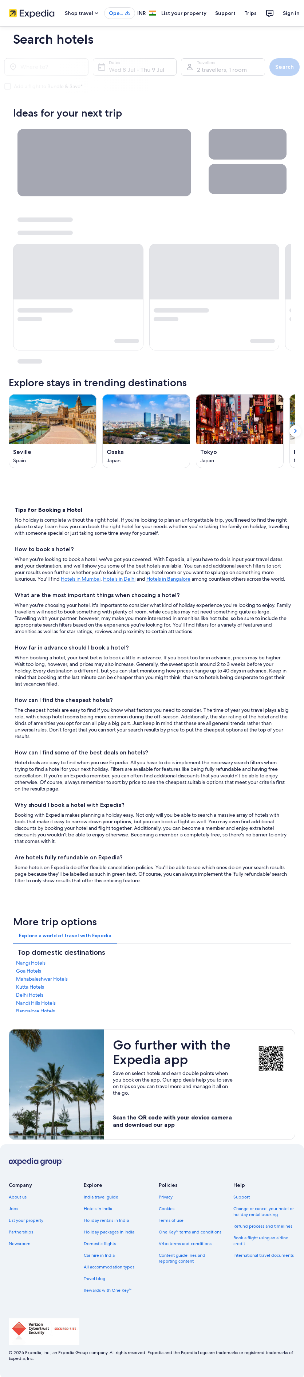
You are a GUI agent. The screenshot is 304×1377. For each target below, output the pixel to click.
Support (225, 13)
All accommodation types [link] (109, 1267)
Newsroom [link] (20, 1244)
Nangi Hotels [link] (31, 963)
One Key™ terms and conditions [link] (190, 1232)
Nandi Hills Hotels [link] (36, 1003)
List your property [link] (26, 1220)
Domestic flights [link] (100, 1244)
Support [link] (241, 1197)
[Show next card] (295, 431)
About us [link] (18, 1197)
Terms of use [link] (171, 1220)
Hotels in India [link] (98, 1209)
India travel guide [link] (101, 1197)
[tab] (65, 935)
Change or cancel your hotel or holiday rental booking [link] (263, 1211)
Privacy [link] (166, 1197)
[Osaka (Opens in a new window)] (146, 431)
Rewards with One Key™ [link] (108, 1290)
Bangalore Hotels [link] (35, 1011)
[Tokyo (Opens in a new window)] (240, 431)
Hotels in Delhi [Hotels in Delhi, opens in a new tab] (119, 579)
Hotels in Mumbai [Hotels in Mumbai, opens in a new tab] (80, 579)
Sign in (291, 13)
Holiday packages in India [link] (109, 1232)
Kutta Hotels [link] (30, 987)
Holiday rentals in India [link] (106, 1220)
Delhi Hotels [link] (29, 995)
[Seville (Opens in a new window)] (52, 431)
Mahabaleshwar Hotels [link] (42, 979)
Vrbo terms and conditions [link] (185, 1244)
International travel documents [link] (263, 1255)
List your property (183, 13)
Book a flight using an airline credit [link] (260, 1241)
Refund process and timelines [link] (262, 1226)
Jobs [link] (13, 1209)
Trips (250, 13)
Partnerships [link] (21, 1232)
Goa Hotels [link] (28, 971)
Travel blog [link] (94, 1279)
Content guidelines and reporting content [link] (182, 1258)
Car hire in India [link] (99, 1255)
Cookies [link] (166, 1209)
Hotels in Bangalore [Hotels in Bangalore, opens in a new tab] (168, 579)
